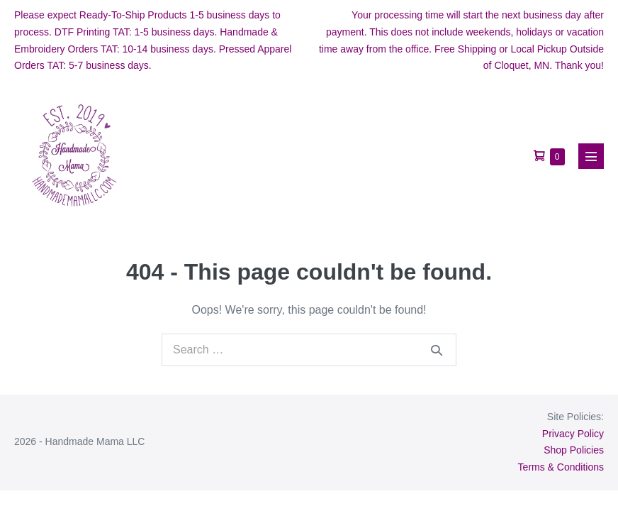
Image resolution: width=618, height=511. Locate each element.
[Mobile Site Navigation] (591, 156)
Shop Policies (574, 450)
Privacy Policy (573, 433)
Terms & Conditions (561, 467)
